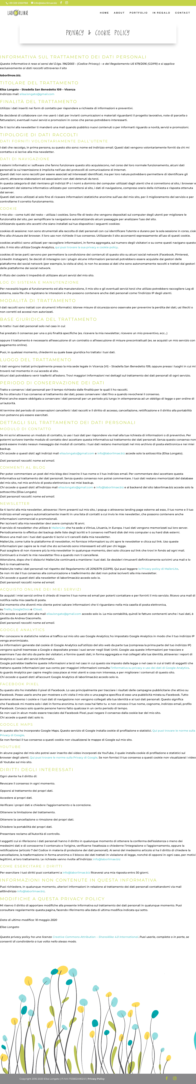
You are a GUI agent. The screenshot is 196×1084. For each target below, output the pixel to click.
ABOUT (119, 12)
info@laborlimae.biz (111, 453)
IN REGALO (161, 12)
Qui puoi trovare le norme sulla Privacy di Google (63, 757)
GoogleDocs (21, 609)
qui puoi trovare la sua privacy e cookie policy (86, 247)
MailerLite (58, 528)
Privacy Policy (96, 1078)
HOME (104, 12)
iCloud (37, 609)
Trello (7, 609)
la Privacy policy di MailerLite (158, 569)
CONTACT (182, 12)
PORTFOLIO (139, 12)
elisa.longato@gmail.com (37, 94)
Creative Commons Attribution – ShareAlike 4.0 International (95, 937)
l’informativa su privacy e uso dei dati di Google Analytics (149, 668)
